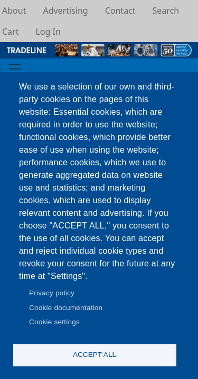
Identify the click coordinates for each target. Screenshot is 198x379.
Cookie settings (54, 322)
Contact (120, 10)
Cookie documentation (65, 308)
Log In (47, 31)
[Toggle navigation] (15, 68)
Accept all (94, 354)
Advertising (65, 10)
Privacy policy (51, 293)
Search (166, 10)
